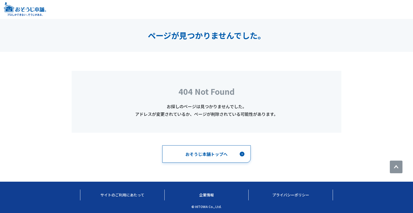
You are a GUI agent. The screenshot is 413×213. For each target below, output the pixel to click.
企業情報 (206, 194)
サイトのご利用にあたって (122, 194)
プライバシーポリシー (290, 194)
